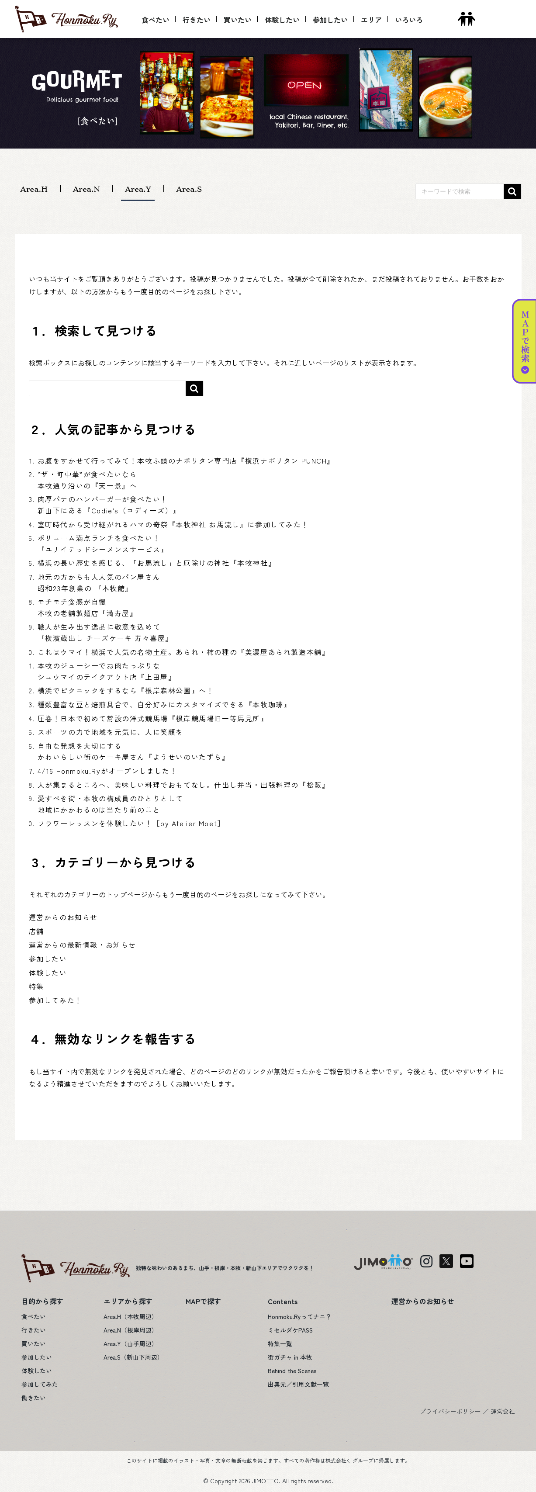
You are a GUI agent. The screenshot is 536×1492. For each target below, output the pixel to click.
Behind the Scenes (292, 1370)
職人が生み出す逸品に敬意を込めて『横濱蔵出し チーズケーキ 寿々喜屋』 (105, 632)
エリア (371, 19)
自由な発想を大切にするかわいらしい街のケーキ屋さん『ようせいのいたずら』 (134, 751)
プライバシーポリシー (450, 1411)
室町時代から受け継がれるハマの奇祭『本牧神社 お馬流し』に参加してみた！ (173, 524)
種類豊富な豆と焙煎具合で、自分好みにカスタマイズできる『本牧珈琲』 (164, 704)
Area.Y (138, 188)
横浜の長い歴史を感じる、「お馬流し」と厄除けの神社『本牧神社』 (157, 562)
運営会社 (503, 1411)
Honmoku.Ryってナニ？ (300, 1316)
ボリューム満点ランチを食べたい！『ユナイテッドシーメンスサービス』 (103, 543)
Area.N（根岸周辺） (131, 1330)
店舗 (36, 931)
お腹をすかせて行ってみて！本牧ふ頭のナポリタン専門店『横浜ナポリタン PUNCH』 (186, 460)
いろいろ (409, 19)
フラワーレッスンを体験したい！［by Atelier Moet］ (131, 823)
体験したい (282, 19)
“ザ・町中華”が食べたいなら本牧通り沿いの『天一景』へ (88, 480)
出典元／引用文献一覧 (298, 1384)
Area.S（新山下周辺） (133, 1357)
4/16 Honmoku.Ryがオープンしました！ (108, 770)
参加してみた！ (56, 1000)
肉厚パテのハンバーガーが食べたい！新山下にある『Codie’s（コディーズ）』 (109, 505)
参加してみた (39, 1384)
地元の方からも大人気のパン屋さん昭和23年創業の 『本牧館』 (99, 582)
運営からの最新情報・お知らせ (82, 944)
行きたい (197, 19)
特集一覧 (280, 1343)
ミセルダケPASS (290, 1330)
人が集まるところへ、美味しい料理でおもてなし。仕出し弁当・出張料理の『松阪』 (184, 784)
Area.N (86, 188)
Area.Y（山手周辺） (131, 1343)
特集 (36, 986)
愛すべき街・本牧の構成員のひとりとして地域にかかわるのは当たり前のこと (110, 804)
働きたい (33, 1397)
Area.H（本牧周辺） (131, 1316)
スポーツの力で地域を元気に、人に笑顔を (110, 732)
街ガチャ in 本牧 (290, 1357)
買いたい (238, 19)
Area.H (34, 188)
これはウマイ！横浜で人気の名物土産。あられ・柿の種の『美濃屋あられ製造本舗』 (184, 652)
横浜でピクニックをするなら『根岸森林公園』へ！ (126, 690)
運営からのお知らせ (63, 917)
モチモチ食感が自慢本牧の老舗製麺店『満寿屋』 (88, 607)
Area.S (189, 188)
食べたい (155, 19)
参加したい (330, 19)
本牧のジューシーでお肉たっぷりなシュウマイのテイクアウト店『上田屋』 (107, 671)
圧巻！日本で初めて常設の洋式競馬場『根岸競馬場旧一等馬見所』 (153, 718)
